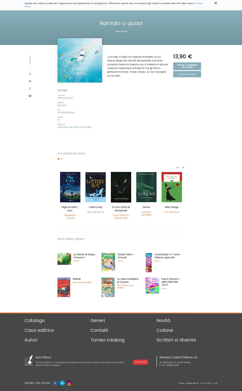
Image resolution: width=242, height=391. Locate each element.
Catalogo (35, 320)
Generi (98, 320)
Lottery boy (95, 207)
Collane (165, 330)
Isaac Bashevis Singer (82, 282)
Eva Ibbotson (171, 212)
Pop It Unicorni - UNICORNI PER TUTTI (171, 282)
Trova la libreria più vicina (187, 66)
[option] (70, 196)
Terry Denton (122, 285)
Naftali (76, 279)
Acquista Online (187, 74)
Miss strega (171, 207)
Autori (31, 340)
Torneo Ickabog (108, 340)
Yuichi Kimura (120, 215)
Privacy (182, 383)
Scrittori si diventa (176, 340)
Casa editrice (39, 330)
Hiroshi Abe (121, 218)
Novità (163, 320)
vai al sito (140, 362)
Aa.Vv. (120, 261)
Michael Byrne (95, 212)
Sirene (146, 207)
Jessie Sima (121, 31)
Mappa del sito (193, 383)
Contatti (99, 330)
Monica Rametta (146, 213)
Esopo (76, 261)
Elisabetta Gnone (70, 216)
